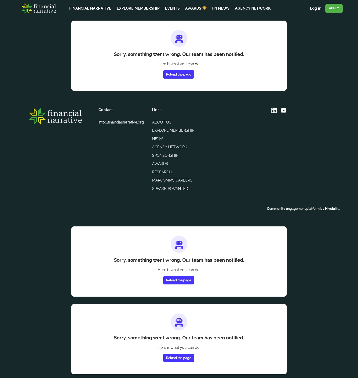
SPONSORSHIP (165, 155)
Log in (315, 8)
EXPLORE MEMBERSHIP (173, 130)
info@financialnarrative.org (121, 122)
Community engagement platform (293, 209)
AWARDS (160, 163)
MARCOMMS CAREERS (172, 180)
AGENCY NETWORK (169, 147)
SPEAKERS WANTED (170, 188)
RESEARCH (162, 172)
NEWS (158, 139)
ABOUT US (161, 122)
